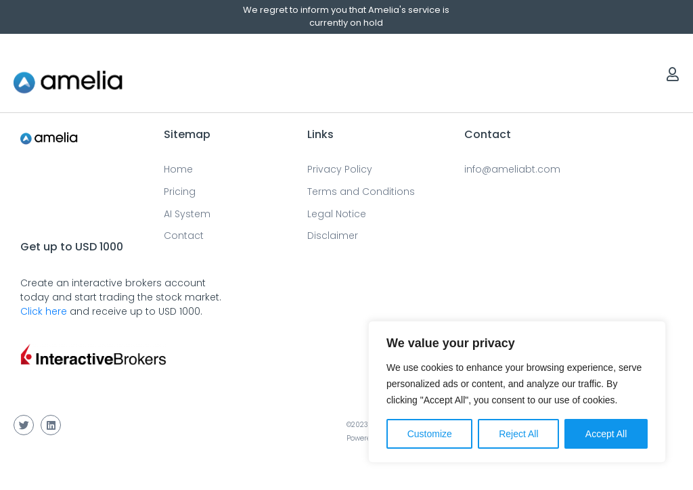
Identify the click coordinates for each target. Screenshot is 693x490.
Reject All (518, 433)
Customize (429, 433)
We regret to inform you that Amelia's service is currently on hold (346, 16)
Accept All (606, 433)
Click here (43, 311)
